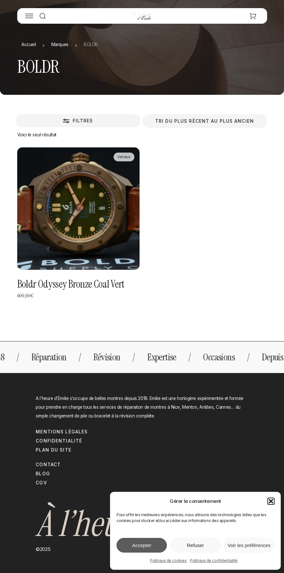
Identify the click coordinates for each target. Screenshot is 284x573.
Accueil (28, 44)
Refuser (195, 545)
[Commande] (204, 121)
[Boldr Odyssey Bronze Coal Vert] (78, 208)
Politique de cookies (168, 560)
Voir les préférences (249, 545)
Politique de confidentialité (213, 560)
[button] (271, 501)
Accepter (141, 545)
